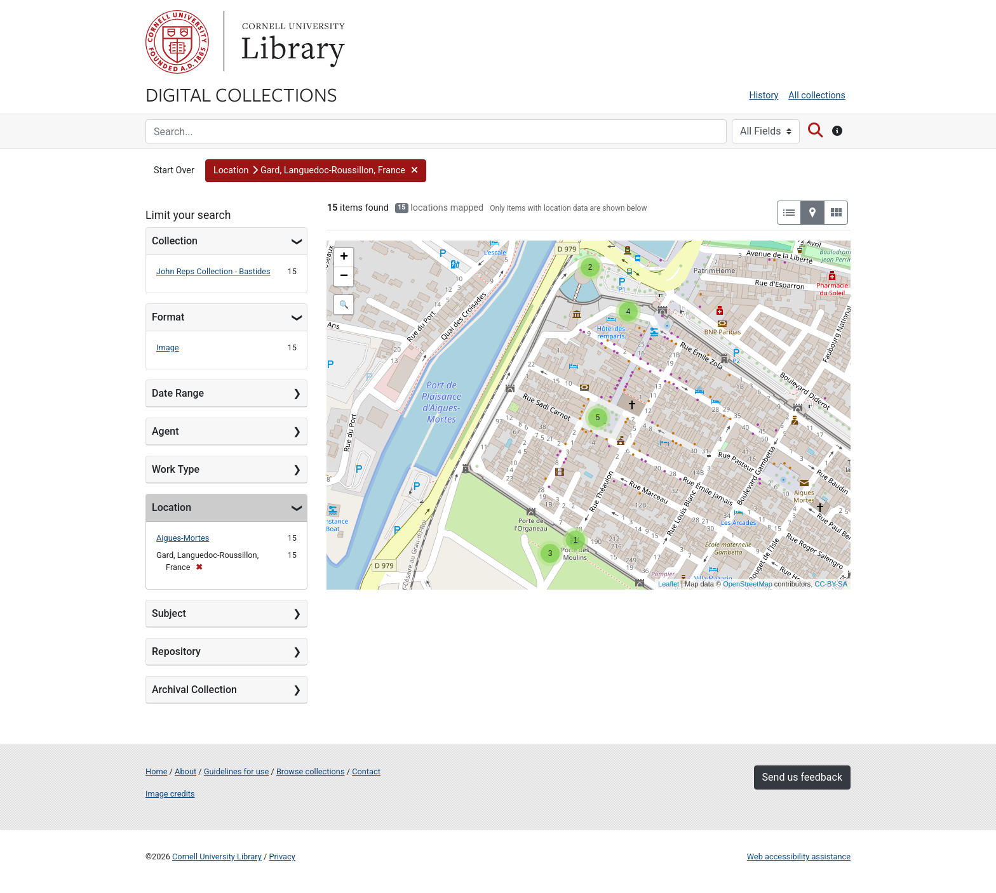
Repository (176, 651)
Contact (366, 771)
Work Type (175, 469)
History (764, 95)
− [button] (344, 276)
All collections (816, 95)
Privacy (282, 856)
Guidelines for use (236, 771)
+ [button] (344, 257)
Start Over (174, 170)
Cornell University (177, 42)
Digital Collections (241, 94)
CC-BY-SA (830, 584)
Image (167, 347)
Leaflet (668, 584)
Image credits (170, 793)
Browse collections (310, 771)
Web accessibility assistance (799, 856)
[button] (315, 170)
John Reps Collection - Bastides (213, 271)
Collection (175, 241)
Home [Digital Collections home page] (156, 771)
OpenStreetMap (747, 584)
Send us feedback (802, 777)
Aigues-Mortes (182, 538)
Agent (165, 431)
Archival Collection (194, 690)
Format (168, 317)
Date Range (178, 393)
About (185, 771)
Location (171, 507)
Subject (169, 613)
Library (291, 42)
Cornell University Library (217, 856)
